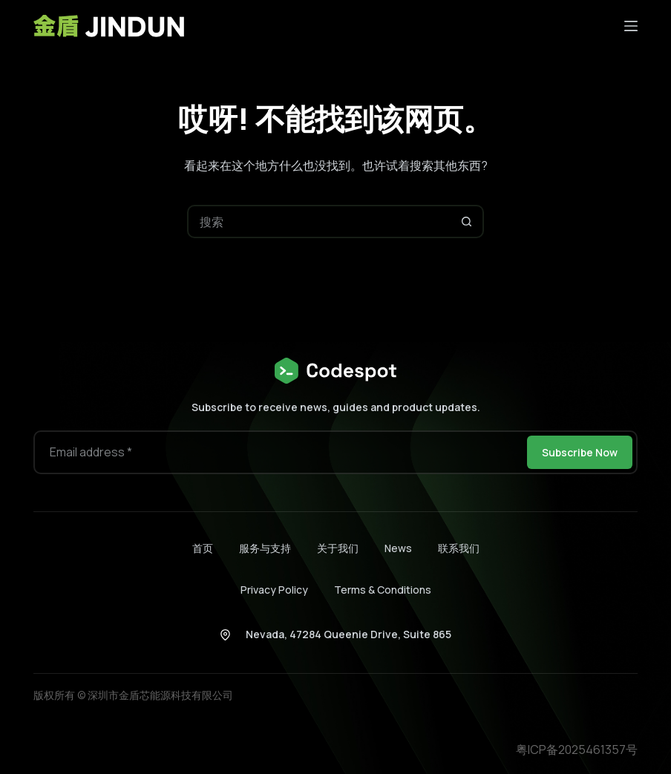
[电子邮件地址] (279, 452)
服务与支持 (265, 548)
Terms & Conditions (382, 590)
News (398, 548)
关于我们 (338, 548)
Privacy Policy (274, 590)
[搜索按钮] (467, 221)
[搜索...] (319, 221)
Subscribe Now (580, 452)
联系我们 (458, 548)
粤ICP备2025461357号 (577, 749)
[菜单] (631, 26)
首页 (202, 548)
